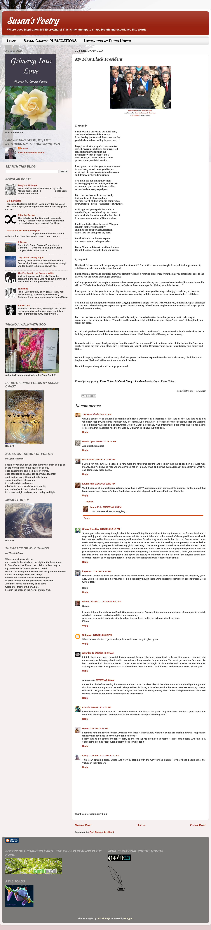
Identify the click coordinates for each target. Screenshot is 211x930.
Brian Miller (88, 459)
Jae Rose (87, 414)
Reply (85, 432)
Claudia (86, 707)
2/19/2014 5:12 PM (112, 601)
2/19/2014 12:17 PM (110, 529)
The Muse (23, 289)
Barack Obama (133, 110)
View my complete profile (31, 152)
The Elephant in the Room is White (36, 273)
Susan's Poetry (33, 20)
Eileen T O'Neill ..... (92, 601)
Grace (85, 728)
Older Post (198, 825)
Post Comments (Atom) (101, 832)
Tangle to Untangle (27, 185)
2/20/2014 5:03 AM (105, 680)
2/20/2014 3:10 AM (104, 653)
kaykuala (87, 571)
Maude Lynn (88, 441)
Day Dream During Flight (31, 257)
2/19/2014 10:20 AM (106, 441)
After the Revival (26, 215)
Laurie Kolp (88, 484)
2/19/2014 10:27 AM (105, 459)
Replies (89, 501)
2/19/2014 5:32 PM (102, 635)
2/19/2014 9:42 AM (102, 414)
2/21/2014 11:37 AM (109, 755)
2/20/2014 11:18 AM (101, 707)
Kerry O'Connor (90, 755)
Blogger (128, 918)
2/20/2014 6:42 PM (98, 728)
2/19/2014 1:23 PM (101, 571)
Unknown (87, 635)
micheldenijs (103, 918)
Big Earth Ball (14, 201)
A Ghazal (22, 242)
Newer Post (83, 825)
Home (11, 40)
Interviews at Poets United (107, 40)
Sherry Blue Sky (90, 529)
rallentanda (88, 653)
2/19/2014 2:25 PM (112, 507)
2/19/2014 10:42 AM (105, 484)
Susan (24, 148)
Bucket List (24, 305)
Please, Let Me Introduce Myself (23, 230)
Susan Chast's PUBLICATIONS (50, 40)
